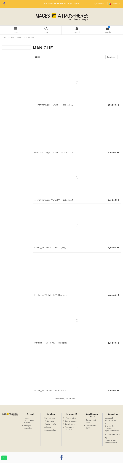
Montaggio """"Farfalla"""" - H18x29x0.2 (50, 390)
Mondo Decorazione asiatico (29, 420)
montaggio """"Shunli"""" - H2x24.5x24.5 (50, 248)
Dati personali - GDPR (92, 427)
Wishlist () (100, 3)
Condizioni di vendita (91, 421)
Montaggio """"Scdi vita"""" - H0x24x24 (50, 343)
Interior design (50, 430)
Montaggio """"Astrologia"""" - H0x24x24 (50, 295)
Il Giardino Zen (70, 418)
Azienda (47, 427)
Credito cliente (50, 424)
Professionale (49, 418)
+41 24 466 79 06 (71, 3)
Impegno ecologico (27, 427)
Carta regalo (49, 421)
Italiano (115, 3)
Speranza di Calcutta (69, 428)
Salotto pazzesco (71, 421)
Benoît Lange (70, 424)
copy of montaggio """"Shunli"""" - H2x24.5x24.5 (53, 105)
